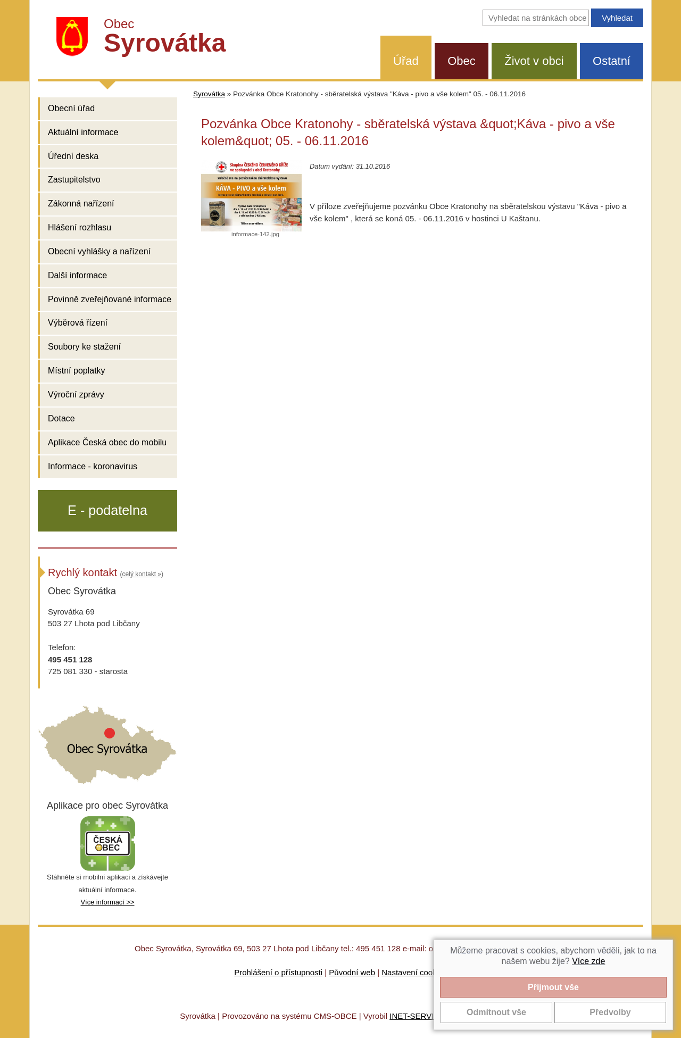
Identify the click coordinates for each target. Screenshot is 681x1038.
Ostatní (611, 61)
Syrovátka (209, 94)
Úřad (406, 61)
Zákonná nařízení (81, 203)
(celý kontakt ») (141, 574)
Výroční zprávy (76, 394)
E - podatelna (107, 510)
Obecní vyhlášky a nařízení (99, 251)
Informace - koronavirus (92, 466)
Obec (461, 61)
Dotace (61, 418)
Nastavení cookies (414, 972)
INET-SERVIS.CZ (420, 1015)
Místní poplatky (76, 370)
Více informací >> (107, 902)
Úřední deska (73, 156)
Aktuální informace (83, 132)
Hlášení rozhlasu (79, 227)
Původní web (352, 972)
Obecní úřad (71, 108)
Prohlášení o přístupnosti (278, 972)
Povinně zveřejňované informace (109, 299)
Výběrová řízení (77, 322)
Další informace (77, 275)
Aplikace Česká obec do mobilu (107, 442)
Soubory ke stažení (84, 346)
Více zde (588, 961)
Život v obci (533, 61)
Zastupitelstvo (74, 179)
